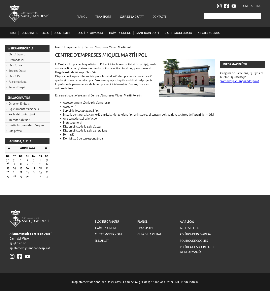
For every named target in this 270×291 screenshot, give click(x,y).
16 (27, 168)
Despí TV (14, 76)
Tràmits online (120, 32)
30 (27, 176)
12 (47, 163)
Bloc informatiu (107, 221)
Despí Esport (17, 54)
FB (225, 6)
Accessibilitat (190, 228)
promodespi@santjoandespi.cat (239, 81)
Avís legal (187, 221)
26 (47, 172)
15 (21, 168)
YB (233, 6)
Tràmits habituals (19, 120)
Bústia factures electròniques (26, 125)
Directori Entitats (19, 103)
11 (40, 163)
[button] (187, 95)
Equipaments (72, 47)
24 (33, 172)
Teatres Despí (17, 70)
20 (8, 172)
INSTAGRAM (219, 6)
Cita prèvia (15, 131)
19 (47, 168)
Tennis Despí (17, 87)
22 (20, 172)
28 (14, 176)
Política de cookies (194, 240)
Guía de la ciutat (132, 16)
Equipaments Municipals (24, 109)
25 (40, 172)
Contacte (159, 16)
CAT (245, 6)
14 (14, 168)
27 (8, 176)
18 (40, 168)
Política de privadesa (195, 234)
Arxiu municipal (18, 81)
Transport (103, 16)
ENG (258, 6)
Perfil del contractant (22, 114)
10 (33, 163)
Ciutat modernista (108, 234)
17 (34, 168)
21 (14, 172)
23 (27, 172)
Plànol (82, 16)
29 (20, 176)
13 (8, 168)
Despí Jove (15, 65)
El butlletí (102, 240)
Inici (13, 32)
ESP (252, 6)
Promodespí (16, 60)
